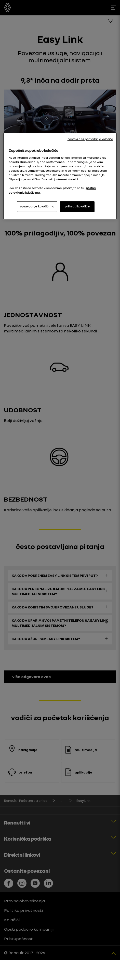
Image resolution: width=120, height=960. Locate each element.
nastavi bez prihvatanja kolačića (90, 139)
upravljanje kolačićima (37, 206)
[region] (60, 176)
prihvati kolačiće (77, 206)
